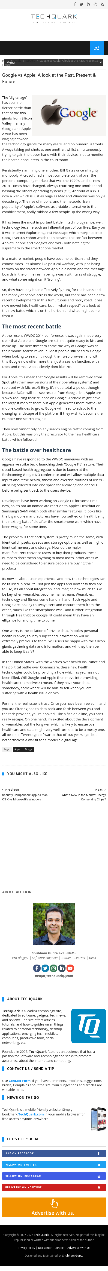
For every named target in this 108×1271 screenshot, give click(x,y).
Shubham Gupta (72, 1260)
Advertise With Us (78, 1252)
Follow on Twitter (54, 1169)
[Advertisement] (54, 854)
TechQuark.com (31, 1119)
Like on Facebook (54, 1158)
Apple (18, 64)
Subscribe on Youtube (54, 1192)
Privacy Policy (26, 1252)
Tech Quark (41, 1239)
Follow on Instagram (54, 1180)
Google (31, 64)
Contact (59, 1252)
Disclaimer (45, 1252)
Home (6, 64)
